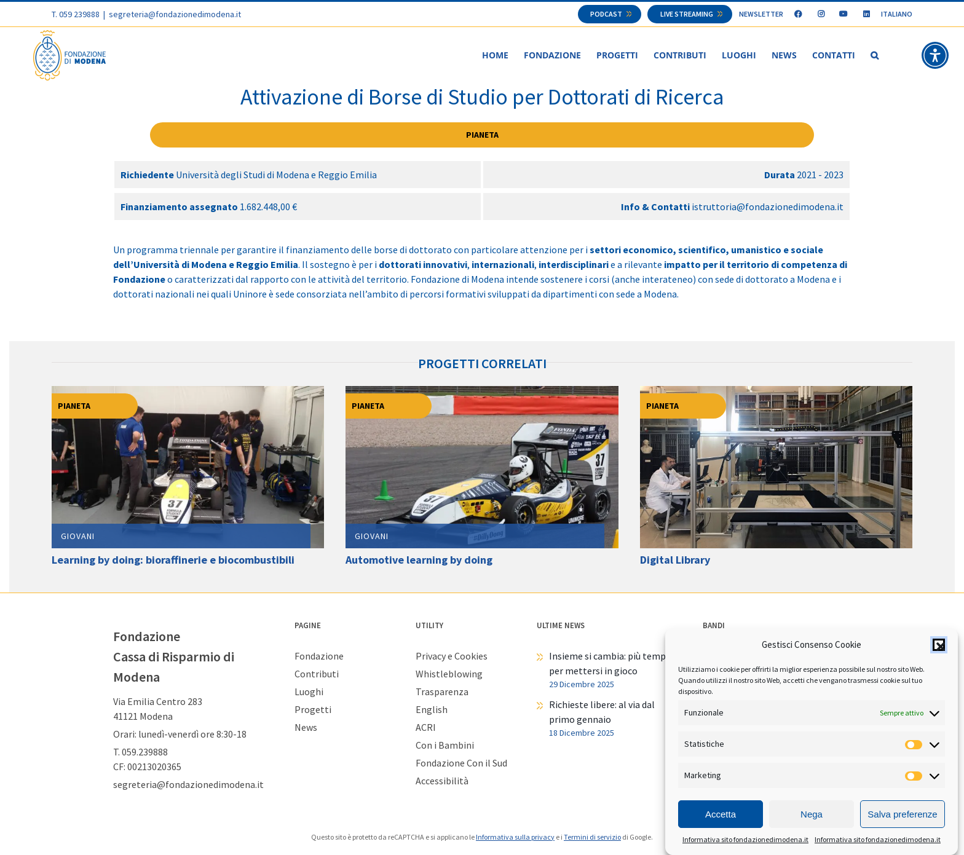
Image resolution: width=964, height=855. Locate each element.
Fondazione (319, 656)
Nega (811, 814)
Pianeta (482, 135)
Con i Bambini (445, 745)
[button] (939, 645)
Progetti (312, 710)
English (432, 710)
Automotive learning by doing (419, 560)
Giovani (78, 536)
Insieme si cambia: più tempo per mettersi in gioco (610, 663)
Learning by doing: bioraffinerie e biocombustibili (173, 560)
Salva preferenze (902, 814)
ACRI (426, 728)
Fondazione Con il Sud (461, 763)
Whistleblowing (449, 674)
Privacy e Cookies (452, 656)
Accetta (720, 814)
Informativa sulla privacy (515, 837)
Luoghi (308, 692)
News (305, 728)
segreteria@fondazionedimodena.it (175, 14)
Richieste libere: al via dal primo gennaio (602, 712)
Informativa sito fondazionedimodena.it (745, 839)
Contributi (316, 674)
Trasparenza (442, 692)
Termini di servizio (592, 837)
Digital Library (675, 560)
